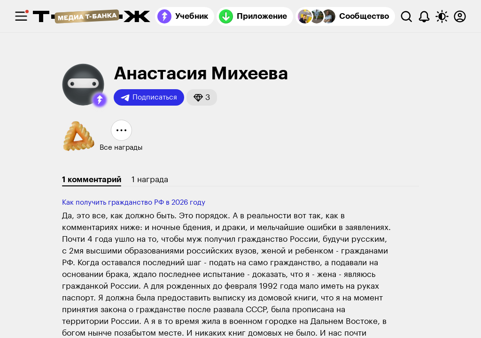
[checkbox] (21, 16)
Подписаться (149, 97)
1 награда (150, 180)
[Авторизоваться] (460, 16)
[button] (99, 100)
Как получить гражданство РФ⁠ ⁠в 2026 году (133, 202)
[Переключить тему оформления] (442, 16)
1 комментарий (91, 180)
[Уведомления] (424, 16)
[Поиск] (406, 16)
